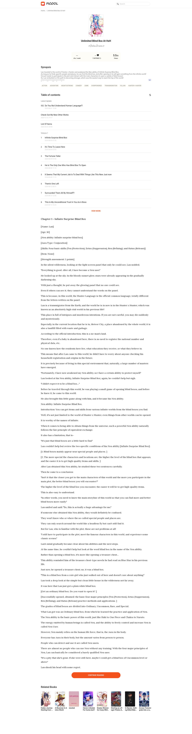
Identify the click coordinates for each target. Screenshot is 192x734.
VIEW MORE (96, 211)
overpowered (96, 86)
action (44, 86)
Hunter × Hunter (134, 86)
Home (43, 11)
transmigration (111, 86)
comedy (79, 86)
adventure (54, 86)
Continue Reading (96, 675)
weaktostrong (67, 86)
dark (86, 86)
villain (123, 86)
